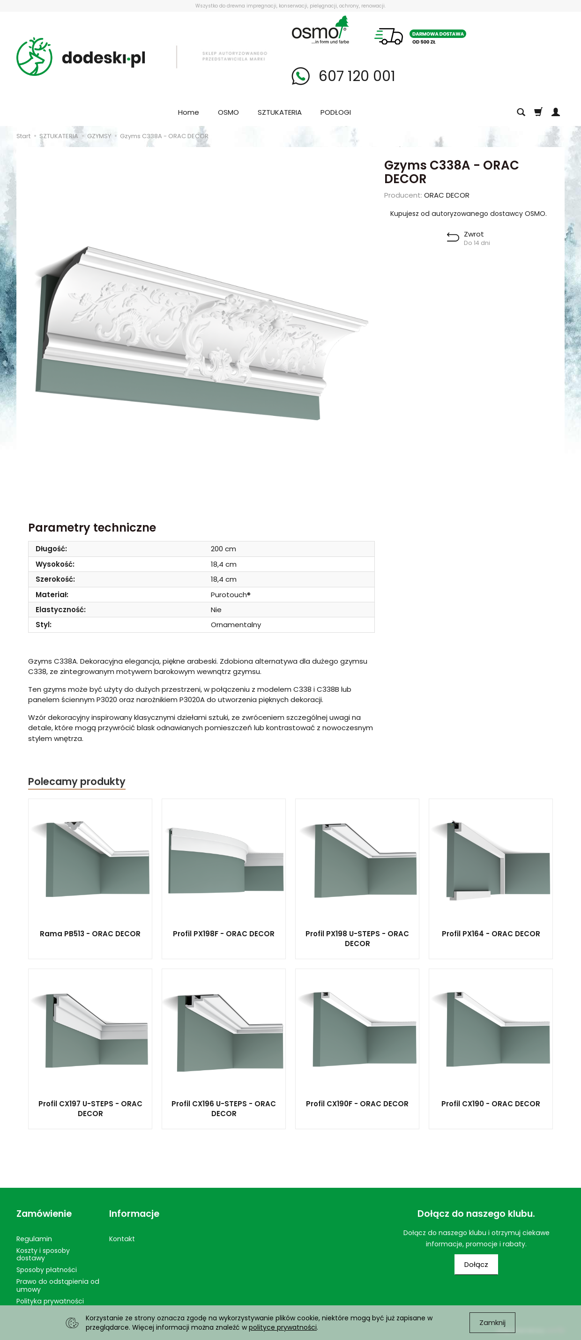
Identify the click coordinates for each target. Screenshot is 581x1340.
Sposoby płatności (46, 1269)
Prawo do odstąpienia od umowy (57, 1285)
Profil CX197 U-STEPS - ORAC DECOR (90, 1108)
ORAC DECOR (446, 195)
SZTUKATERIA (280, 112)
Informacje (134, 1214)
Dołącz (476, 1264)
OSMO (228, 112)
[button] (468, 238)
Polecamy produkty (77, 781)
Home (188, 112)
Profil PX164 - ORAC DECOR (491, 934)
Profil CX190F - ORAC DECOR (357, 1104)
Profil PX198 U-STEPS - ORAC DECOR (357, 938)
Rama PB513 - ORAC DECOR (90, 934)
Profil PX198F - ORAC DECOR (224, 934)
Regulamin (34, 1239)
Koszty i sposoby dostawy (43, 1254)
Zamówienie (44, 1214)
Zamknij (492, 1322)
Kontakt (122, 1239)
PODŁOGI (335, 112)
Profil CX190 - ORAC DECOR (490, 1104)
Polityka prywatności (50, 1301)
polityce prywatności (283, 1327)
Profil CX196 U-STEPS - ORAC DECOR (223, 1108)
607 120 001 (355, 76)
